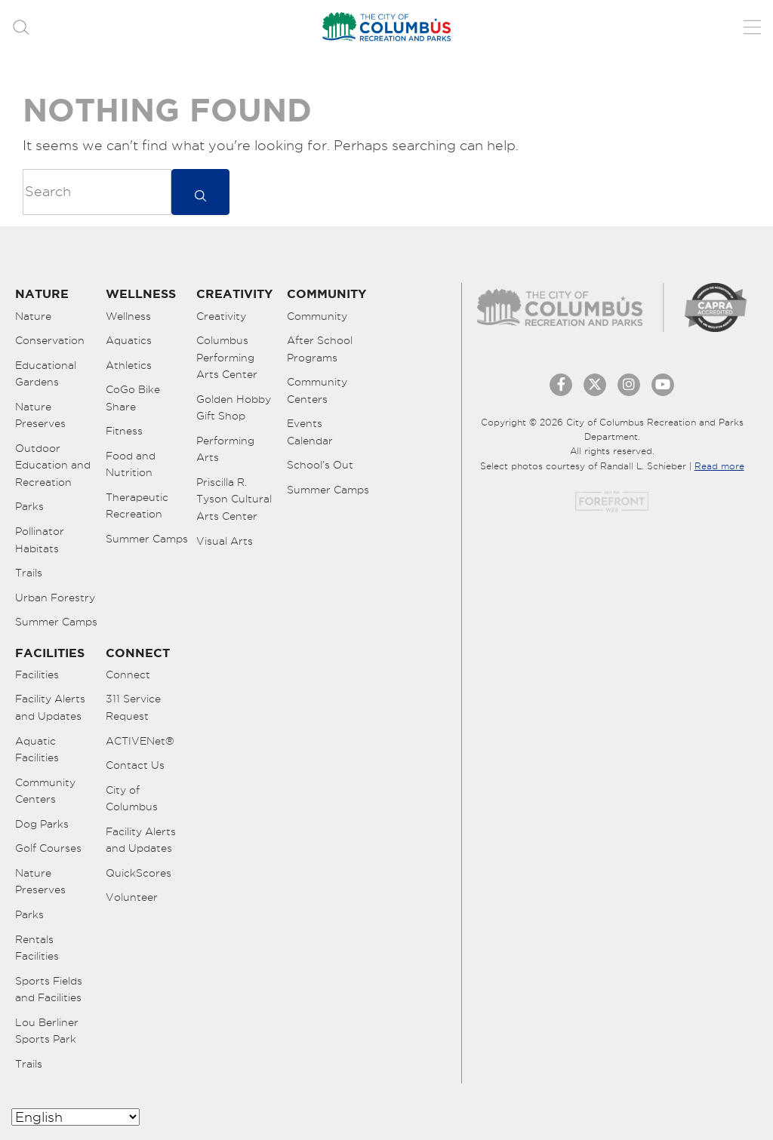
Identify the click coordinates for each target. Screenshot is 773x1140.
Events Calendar (310, 432)
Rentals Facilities (37, 948)
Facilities (37, 674)
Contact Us (135, 765)
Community (317, 316)
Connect (128, 674)
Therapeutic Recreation (137, 506)
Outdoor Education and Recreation (53, 465)
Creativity (221, 316)
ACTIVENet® (140, 741)
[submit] (200, 192)
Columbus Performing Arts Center (226, 357)
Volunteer (132, 897)
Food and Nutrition (131, 464)
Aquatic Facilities (37, 749)
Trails (28, 573)
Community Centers (317, 390)
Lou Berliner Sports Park (47, 1031)
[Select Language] (75, 1117)
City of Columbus (132, 798)
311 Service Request (133, 707)
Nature (33, 316)
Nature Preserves (40, 415)
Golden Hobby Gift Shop (233, 408)
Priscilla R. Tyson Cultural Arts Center (234, 499)
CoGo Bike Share (133, 398)
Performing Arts (225, 449)
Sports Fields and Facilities (48, 989)
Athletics (129, 365)
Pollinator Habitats (39, 540)
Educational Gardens (45, 374)
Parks (29, 506)
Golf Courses (48, 848)
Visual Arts (224, 541)
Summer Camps (56, 622)
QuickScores (138, 873)
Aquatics (129, 340)
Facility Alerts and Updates (50, 707)
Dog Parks (42, 824)
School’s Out (320, 465)
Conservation (50, 340)
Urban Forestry (55, 598)
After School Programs (320, 349)
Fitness (124, 431)
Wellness (128, 316)
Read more (719, 466)
